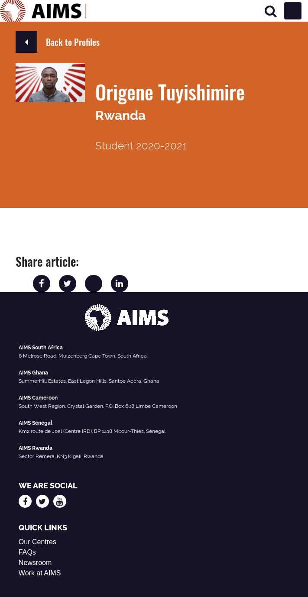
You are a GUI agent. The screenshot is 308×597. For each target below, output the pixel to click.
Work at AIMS (40, 573)
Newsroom (35, 562)
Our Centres (37, 541)
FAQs (27, 552)
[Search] (271, 11)
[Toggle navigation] (293, 10)
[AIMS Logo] (43, 11)
